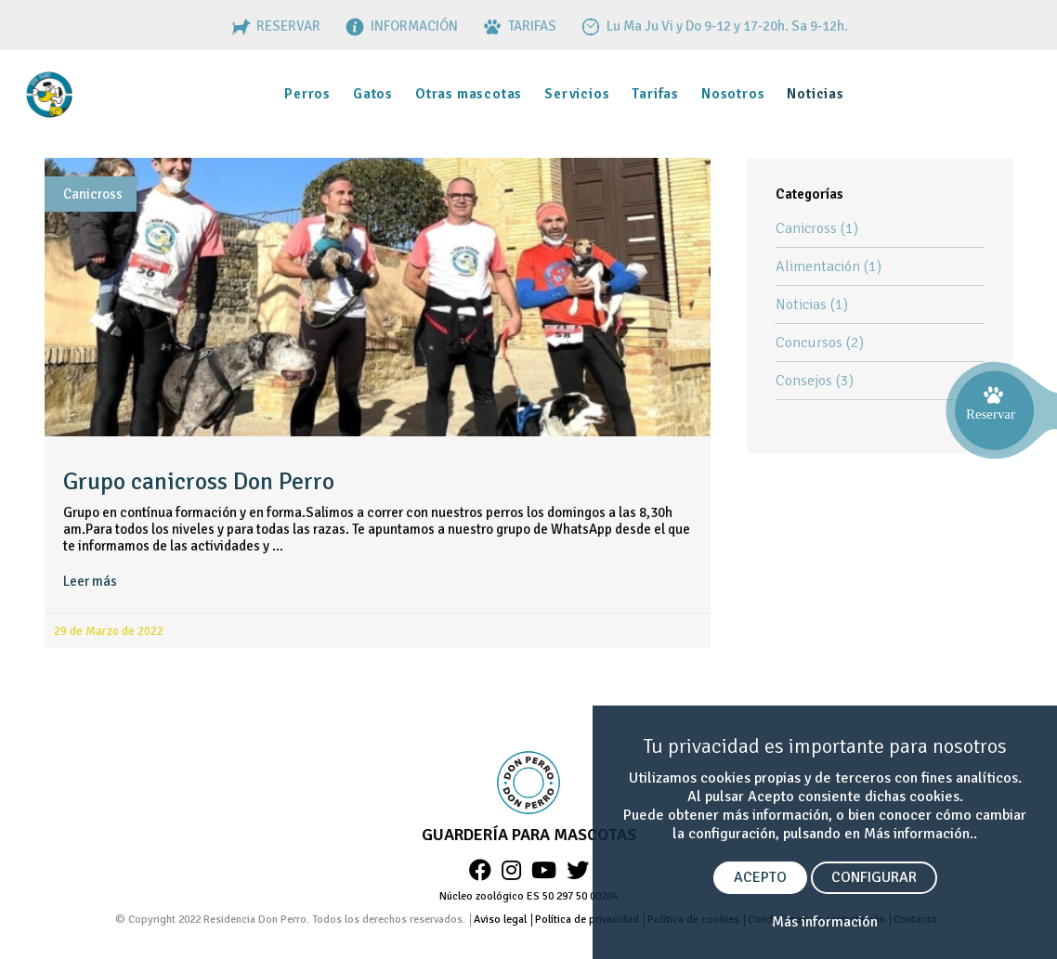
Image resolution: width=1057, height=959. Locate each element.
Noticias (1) (812, 304)
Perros (307, 93)
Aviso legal (500, 920)
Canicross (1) (817, 228)
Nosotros (732, 93)
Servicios (576, 93)
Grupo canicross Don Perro (198, 482)
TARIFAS (517, 26)
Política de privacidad (587, 920)
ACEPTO (760, 877)
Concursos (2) (820, 342)
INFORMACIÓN (400, 26)
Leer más (90, 581)
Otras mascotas (468, 93)
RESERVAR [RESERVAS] (274, 26)
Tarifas (655, 93)
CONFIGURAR (874, 877)
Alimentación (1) (828, 266)
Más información (825, 922)
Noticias (815, 93)
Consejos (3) (815, 380)
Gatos (373, 93)
